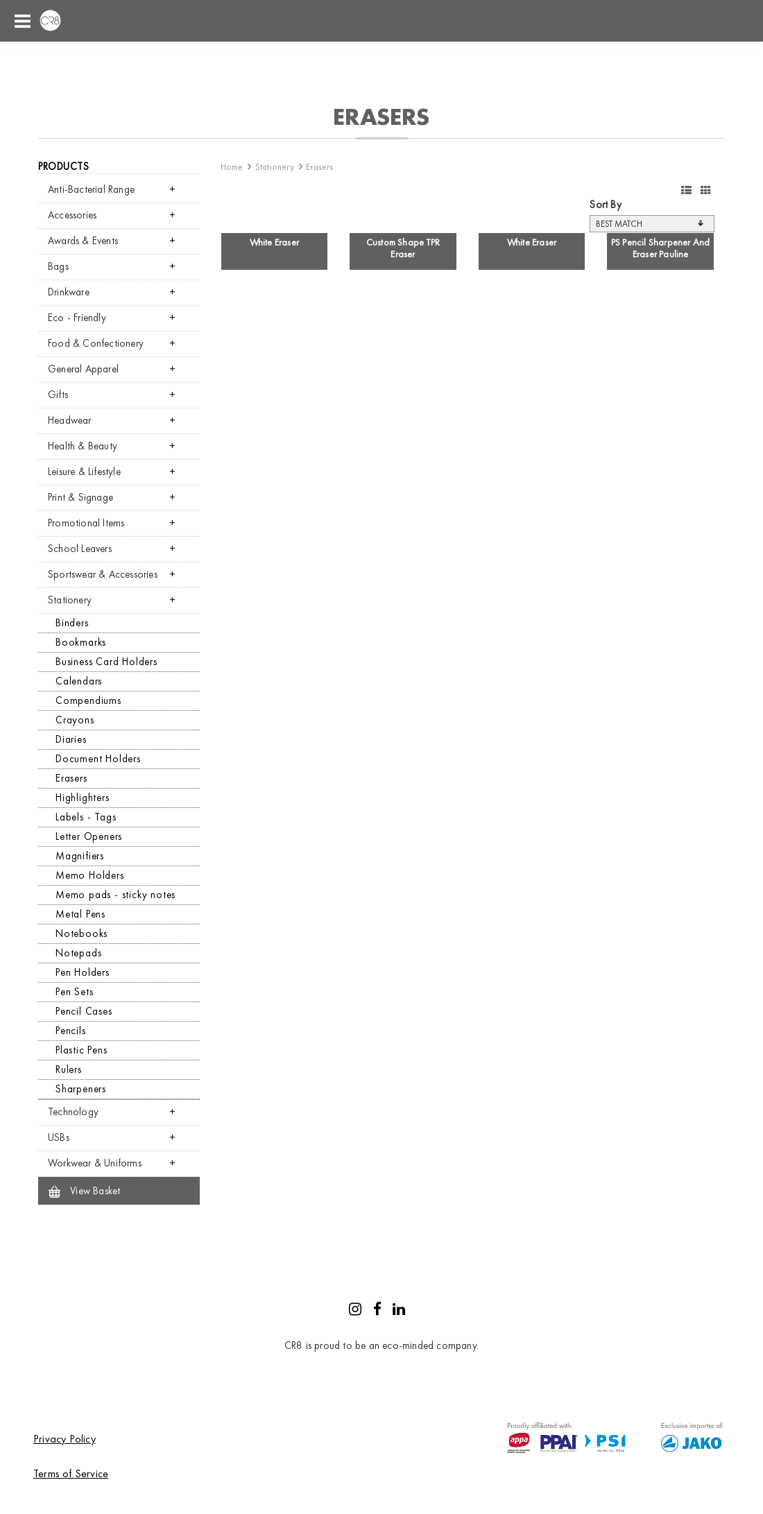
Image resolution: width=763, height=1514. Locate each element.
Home (232, 167)
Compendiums (88, 700)
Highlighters (82, 798)
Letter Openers (88, 836)
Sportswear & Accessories (102, 574)
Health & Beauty (82, 446)
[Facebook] (377, 1311)
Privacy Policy (64, 1438)
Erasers (71, 778)
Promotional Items (86, 523)
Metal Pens (80, 914)
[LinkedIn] (399, 1311)
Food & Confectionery (96, 343)
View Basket (84, 1191)
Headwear (70, 420)
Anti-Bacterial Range (91, 189)
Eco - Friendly (77, 318)
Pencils (70, 1031)
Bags (58, 266)
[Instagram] (355, 1311)
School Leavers (80, 549)
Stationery (70, 600)
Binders (72, 623)
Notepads (78, 953)
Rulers (68, 1069)
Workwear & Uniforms (95, 1163)
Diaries (71, 739)
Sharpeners (80, 1089)
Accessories (72, 215)
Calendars (78, 681)
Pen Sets (74, 992)
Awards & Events (83, 241)
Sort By (605, 205)
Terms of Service (70, 1473)
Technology (73, 1112)
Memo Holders (89, 875)
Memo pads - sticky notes (115, 895)
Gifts (58, 395)
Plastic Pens (81, 1050)
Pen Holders (82, 972)
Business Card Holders (106, 662)
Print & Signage (80, 497)
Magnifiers (79, 856)
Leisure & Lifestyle (84, 472)
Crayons (74, 720)
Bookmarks (80, 642)
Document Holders (98, 759)
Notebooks (81, 933)
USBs (58, 1137)
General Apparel (83, 369)
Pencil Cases (83, 1011)
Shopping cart (707, 20)
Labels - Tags (85, 817)
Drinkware (68, 292)
